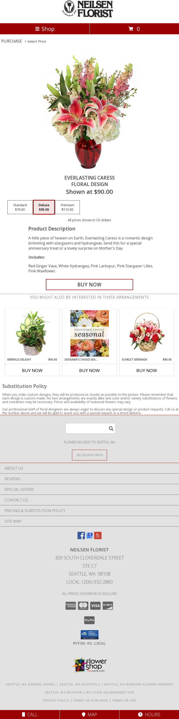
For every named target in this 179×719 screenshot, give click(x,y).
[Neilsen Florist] (89, 16)
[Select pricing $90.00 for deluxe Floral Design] (44, 207)
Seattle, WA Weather (63, 692)
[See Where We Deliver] (89, 455)
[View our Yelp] (97, 537)
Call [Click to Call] (30, 714)
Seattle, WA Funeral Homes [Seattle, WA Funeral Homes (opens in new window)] (31, 684)
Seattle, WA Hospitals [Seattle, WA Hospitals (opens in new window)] (80, 684)
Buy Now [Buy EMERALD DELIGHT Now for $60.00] (32, 370)
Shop (44, 28)
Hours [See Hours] (149, 714)
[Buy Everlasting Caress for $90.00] (89, 284)
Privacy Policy (56, 700)
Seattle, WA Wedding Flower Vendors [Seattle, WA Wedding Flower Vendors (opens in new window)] (138, 684)
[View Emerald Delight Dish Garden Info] (32, 333)
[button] (89, 634)
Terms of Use (124, 700)
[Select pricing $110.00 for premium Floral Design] (67, 207)
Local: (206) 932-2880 (89, 582)
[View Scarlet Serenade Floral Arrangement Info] (147, 333)
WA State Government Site (110, 692)
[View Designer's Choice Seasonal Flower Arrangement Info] (89, 333)
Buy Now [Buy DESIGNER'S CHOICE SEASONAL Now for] (89, 370)
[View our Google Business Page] (89, 537)
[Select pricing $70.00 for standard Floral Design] (20, 207)
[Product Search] (90, 428)
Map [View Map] (89, 714)
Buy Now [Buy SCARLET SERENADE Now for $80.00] (146, 370)
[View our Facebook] (81, 537)
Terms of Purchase (90, 700)
